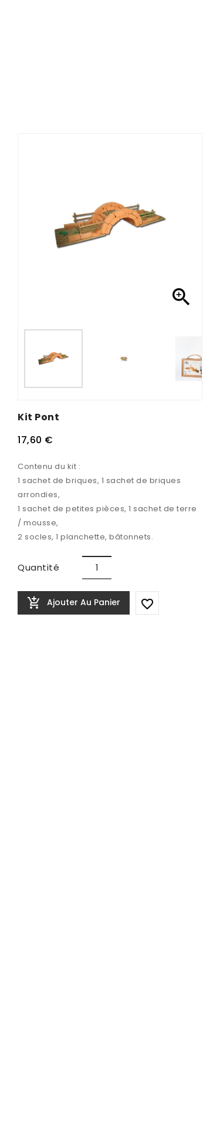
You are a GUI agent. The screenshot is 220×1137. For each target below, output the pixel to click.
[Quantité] (96, 567)
